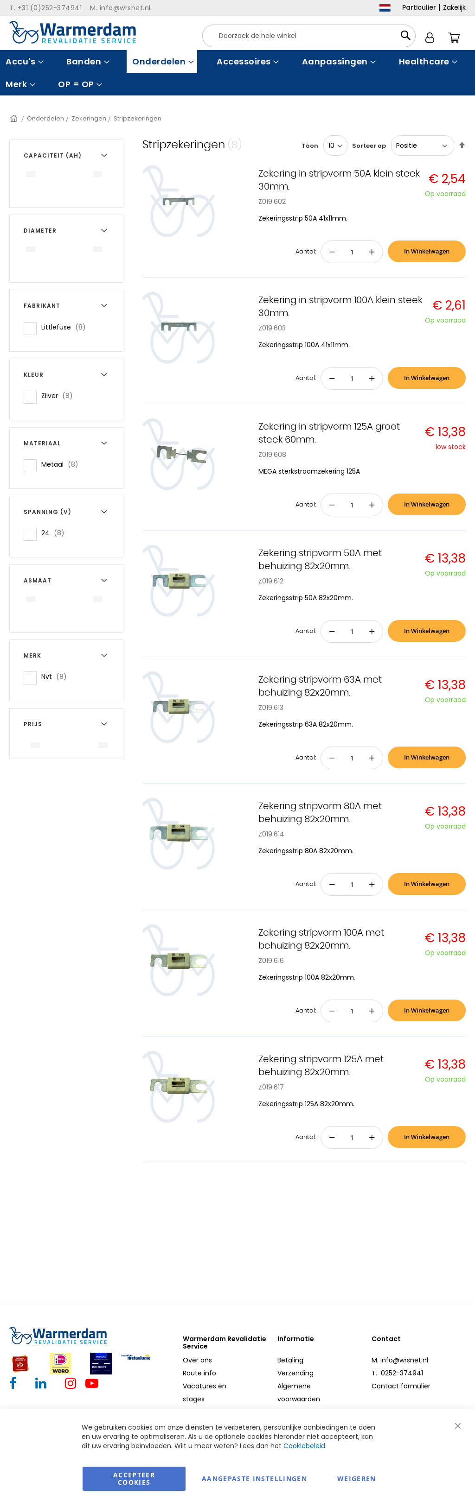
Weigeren (356, 1478)
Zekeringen (88, 118)
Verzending (295, 1373)
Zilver (59, 395)
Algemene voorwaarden (298, 1392)
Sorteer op (369, 145)
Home (14, 118)
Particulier (419, 7)
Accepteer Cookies (134, 1478)
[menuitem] (23, 61)
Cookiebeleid (304, 1445)
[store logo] (72, 32)
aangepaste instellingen (254, 1478)
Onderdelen (45, 118)
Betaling (290, 1360)
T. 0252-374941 (397, 1373)
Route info (199, 1373)
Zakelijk (454, 7)
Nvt (56, 676)
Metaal (62, 464)
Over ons (197, 1360)
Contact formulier (401, 1386)
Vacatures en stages (204, 1392)
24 (55, 533)
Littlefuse (66, 327)
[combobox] (309, 36)
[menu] (237, 72)
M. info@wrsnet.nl (400, 1360)
